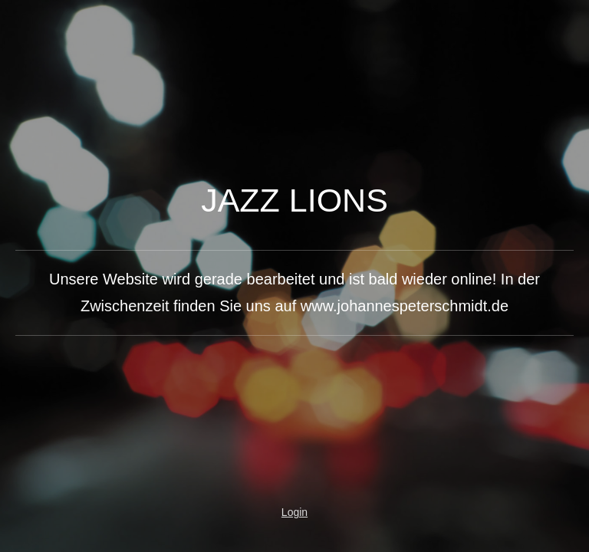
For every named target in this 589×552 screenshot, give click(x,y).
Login (294, 512)
